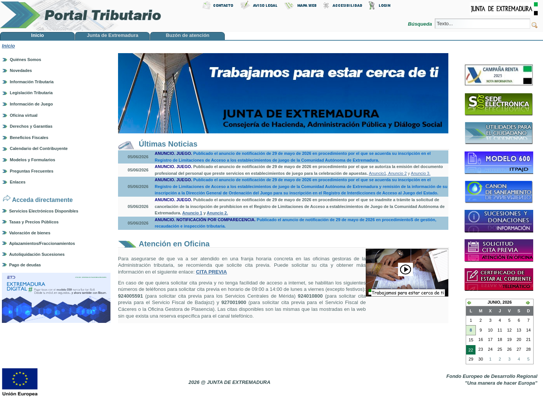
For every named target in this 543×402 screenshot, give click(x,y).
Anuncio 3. (421, 173)
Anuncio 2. (217, 213)
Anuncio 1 (192, 213)
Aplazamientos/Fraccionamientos (42, 243)
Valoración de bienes (29, 233)
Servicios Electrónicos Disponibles (43, 211)
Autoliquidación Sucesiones (36, 254)
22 (469, 351)
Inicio (8, 46)
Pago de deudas (25, 265)
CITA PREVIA (211, 272)
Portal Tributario (80, 15)
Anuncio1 (377, 173)
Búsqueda (420, 24)
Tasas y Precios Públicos (33, 222)
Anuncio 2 (396, 173)
